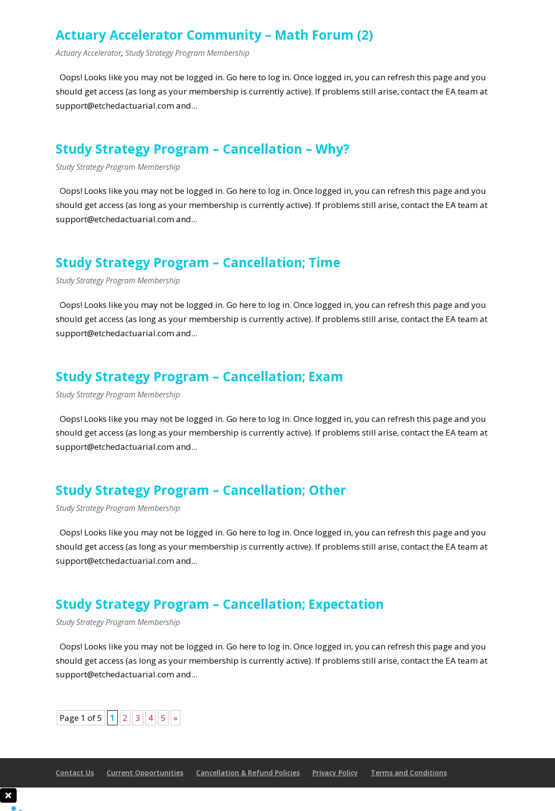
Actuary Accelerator (88, 52)
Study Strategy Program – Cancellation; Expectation (220, 604)
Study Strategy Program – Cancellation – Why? (203, 149)
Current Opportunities (145, 772)
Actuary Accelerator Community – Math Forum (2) (214, 35)
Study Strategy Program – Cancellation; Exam (199, 376)
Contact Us (75, 772)
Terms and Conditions (409, 772)
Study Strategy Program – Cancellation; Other (201, 490)
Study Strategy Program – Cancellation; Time (198, 262)
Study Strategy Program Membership (187, 52)
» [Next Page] (176, 717)
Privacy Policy (335, 772)
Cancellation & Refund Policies (248, 772)
